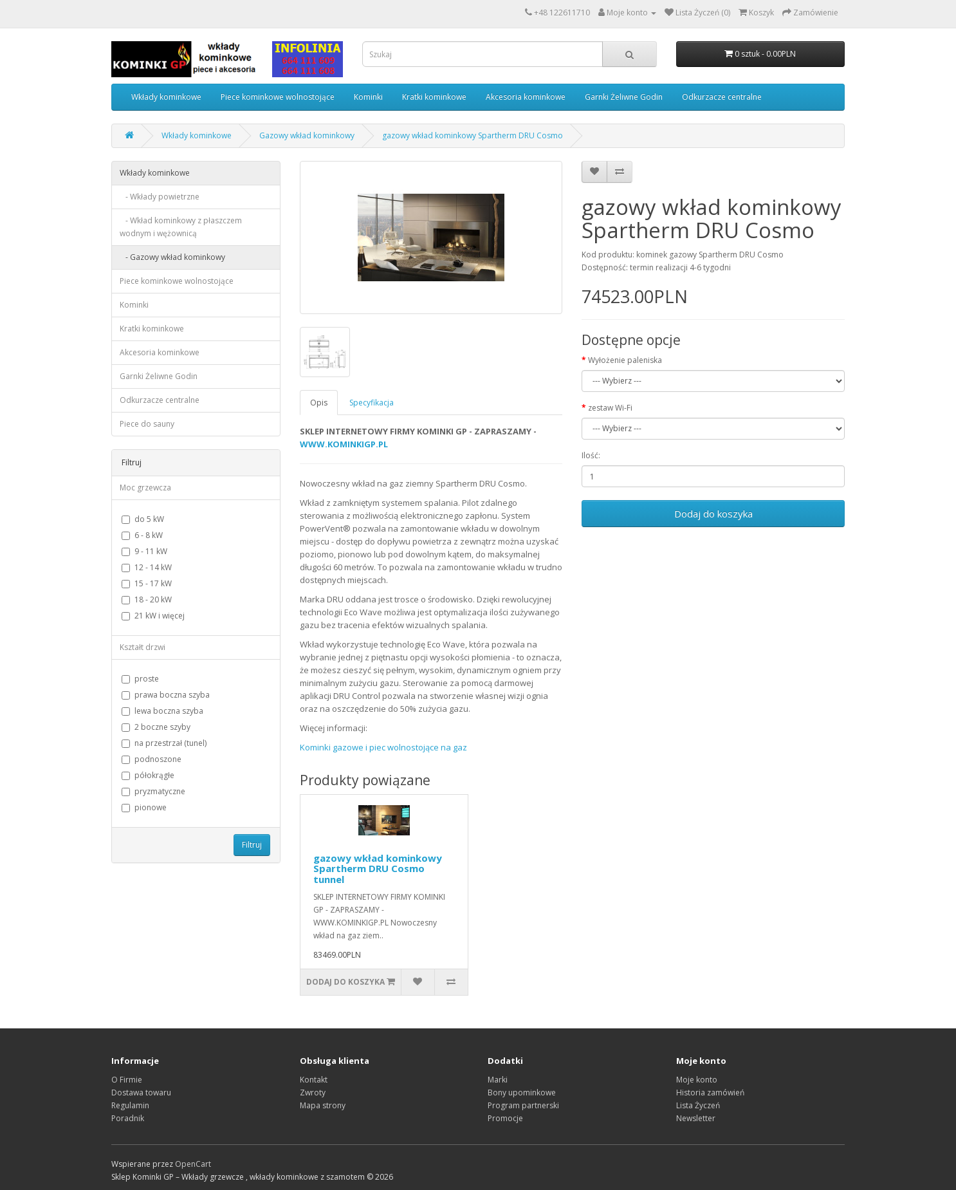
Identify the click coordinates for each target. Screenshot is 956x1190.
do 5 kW (143, 519)
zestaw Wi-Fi (610, 407)
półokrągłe (148, 775)
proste (140, 678)
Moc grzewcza (145, 487)
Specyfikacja (371, 402)
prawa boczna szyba (166, 694)
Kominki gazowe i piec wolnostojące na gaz (383, 747)
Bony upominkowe (522, 1092)
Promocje (505, 1118)
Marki (498, 1079)
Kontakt (313, 1079)
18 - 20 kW (147, 599)
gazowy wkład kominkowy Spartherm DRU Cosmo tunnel (377, 868)
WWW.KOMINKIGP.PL (344, 444)
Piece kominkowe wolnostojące (278, 96)
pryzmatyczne (153, 791)
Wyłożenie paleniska (625, 360)
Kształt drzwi (142, 647)
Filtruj (252, 844)
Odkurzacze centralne (722, 96)
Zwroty (313, 1092)
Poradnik (127, 1118)
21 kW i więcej (153, 615)
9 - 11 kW (144, 551)
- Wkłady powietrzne (159, 196)
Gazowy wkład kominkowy (306, 135)
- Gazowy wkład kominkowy (172, 257)
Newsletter (695, 1118)
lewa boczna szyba (162, 710)
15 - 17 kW (147, 583)
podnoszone (151, 759)
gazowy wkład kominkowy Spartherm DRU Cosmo (472, 135)
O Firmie (126, 1079)
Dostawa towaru (141, 1092)
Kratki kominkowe (434, 96)
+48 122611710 (562, 12)
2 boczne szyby (156, 726)
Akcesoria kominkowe (525, 96)
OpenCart (193, 1163)
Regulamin (130, 1105)
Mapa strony (322, 1105)
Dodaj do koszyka (713, 513)
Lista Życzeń (698, 1105)
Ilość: (591, 455)
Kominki (368, 96)
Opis (318, 402)
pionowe (144, 807)
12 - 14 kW (147, 567)
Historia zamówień (710, 1092)
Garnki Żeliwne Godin (624, 96)
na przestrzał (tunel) (164, 743)
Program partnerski (523, 1105)
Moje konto (696, 1079)
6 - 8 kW (142, 535)
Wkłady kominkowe (166, 96)
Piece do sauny (147, 423)
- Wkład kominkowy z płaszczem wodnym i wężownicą (181, 227)
